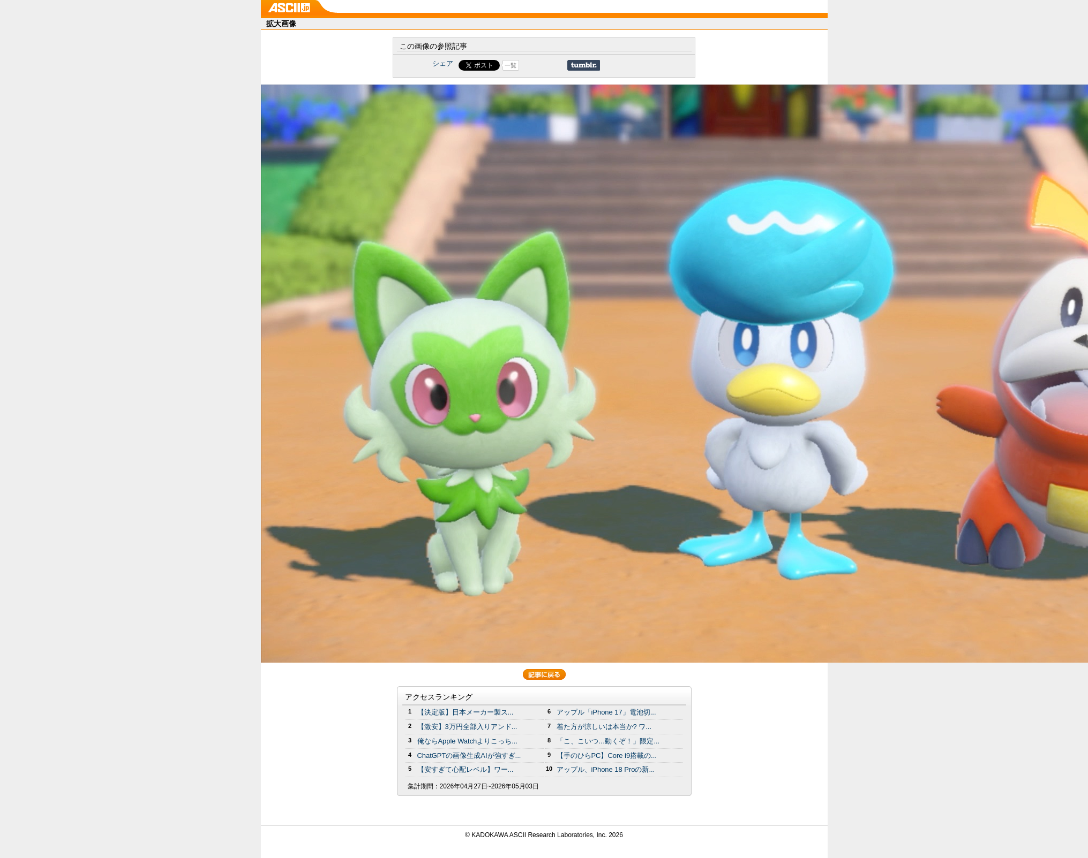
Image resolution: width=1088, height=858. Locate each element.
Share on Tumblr (583, 65)
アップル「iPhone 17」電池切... (606, 712)
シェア (442, 63)
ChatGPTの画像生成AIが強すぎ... (469, 755)
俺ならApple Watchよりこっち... (467, 741)
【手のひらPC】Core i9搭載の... (607, 755)
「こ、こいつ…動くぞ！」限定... (608, 741)
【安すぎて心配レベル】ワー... (465, 769)
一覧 (510, 65)
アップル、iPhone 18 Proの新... (606, 769)
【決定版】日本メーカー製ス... (465, 712)
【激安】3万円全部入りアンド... (467, 727)
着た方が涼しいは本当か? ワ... (604, 727)
